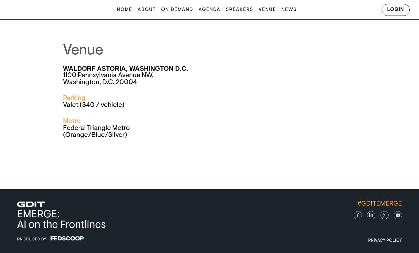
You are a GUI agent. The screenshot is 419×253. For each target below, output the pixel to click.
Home (124, 10)
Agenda (209, 10)
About (147, 10)
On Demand (177, 10)
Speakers (239, 10)
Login (395, 10)
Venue (267, 10)
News (289, 10)
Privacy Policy (385, 241)
